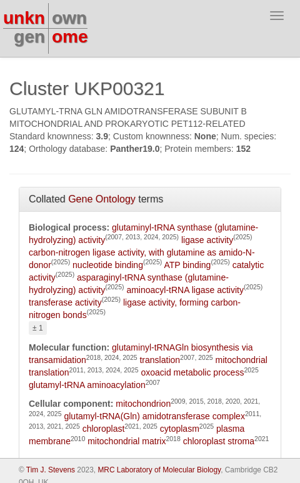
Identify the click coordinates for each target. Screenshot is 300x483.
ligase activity (207, 240)
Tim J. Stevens (50, 470)
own (69, 17)
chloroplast (103, 429)
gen (29, 36)
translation (159, 360)
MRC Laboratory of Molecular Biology (159, 470)
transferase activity (65, 302)
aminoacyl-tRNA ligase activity (185, 290)
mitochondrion (143, 404)
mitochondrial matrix (127, 441)
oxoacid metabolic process (192, 372)
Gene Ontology (102, 199)
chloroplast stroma (218, 441)
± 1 (37, 328)
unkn (24, 17)
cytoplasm (179, 429)
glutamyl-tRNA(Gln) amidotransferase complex (154, 416)
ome (70, 36)
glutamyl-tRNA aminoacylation (87, 385)
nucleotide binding (107, 265)
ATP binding (187, 265)
